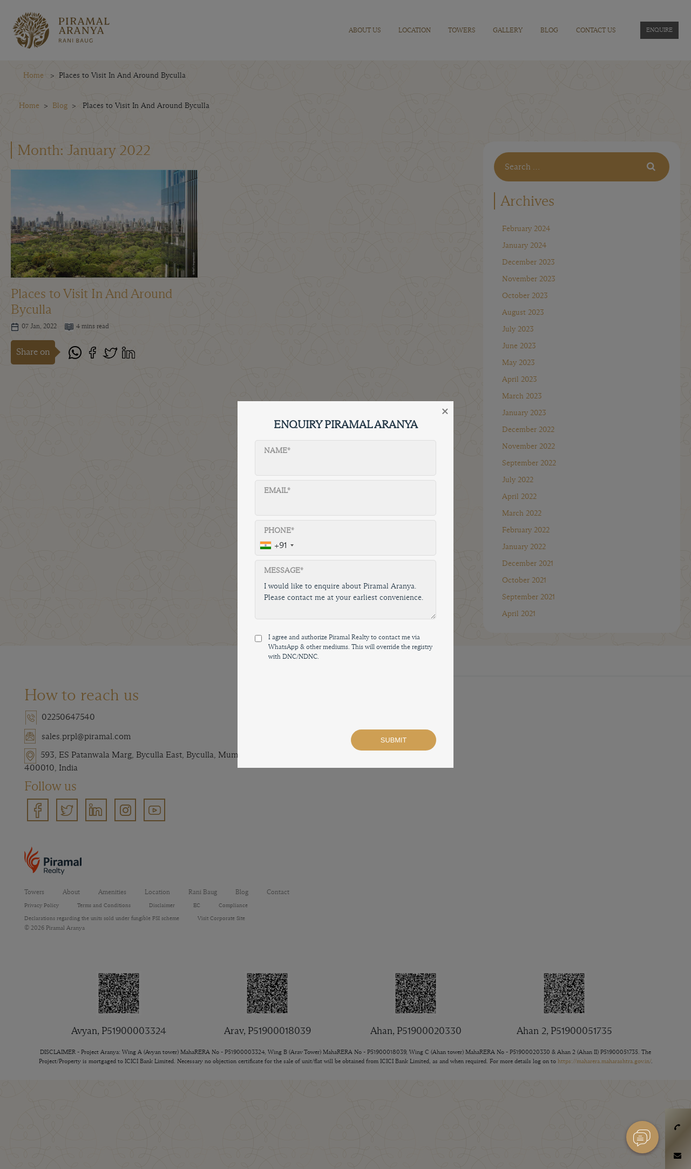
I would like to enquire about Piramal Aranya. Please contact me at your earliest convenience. (345, 597)
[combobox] (276, 546)
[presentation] (337, 700)
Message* (283, 570)
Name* (277, 450)
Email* (277, 490)
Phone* (279, 530)
